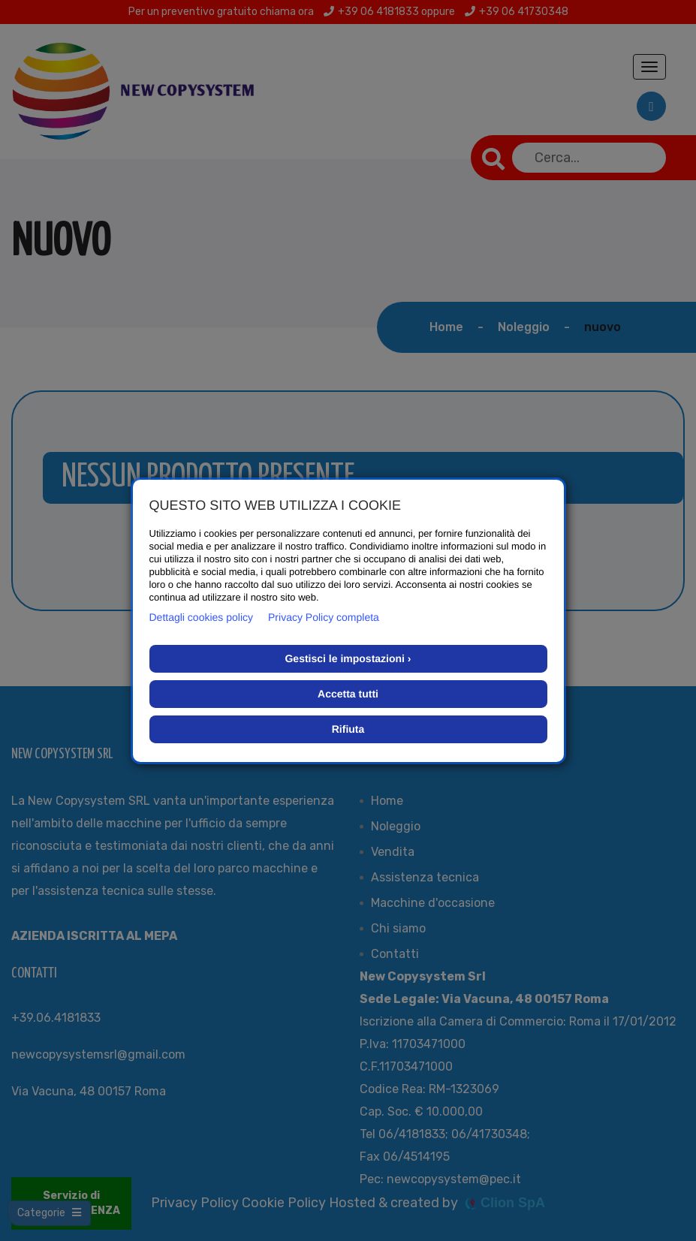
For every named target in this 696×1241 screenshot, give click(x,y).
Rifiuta (348, 729)
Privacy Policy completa (323, 617)
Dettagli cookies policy (201, 617)
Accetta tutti (348, 694)
